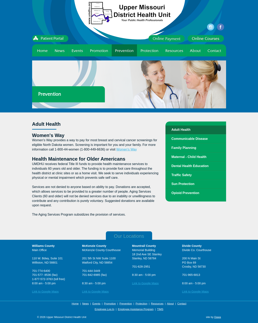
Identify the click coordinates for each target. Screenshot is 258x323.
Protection (141, 303)
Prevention (125, 303)
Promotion (110, 303)
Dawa (217, 317)
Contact (181, 303)
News (85, 303)
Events (96, 303)
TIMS (160, 309)
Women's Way (126, 149)
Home (75, 303)
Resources (157, 303)
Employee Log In (104, 309)
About (170, 303)
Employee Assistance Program (136, 309)
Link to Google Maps (45, 291)
